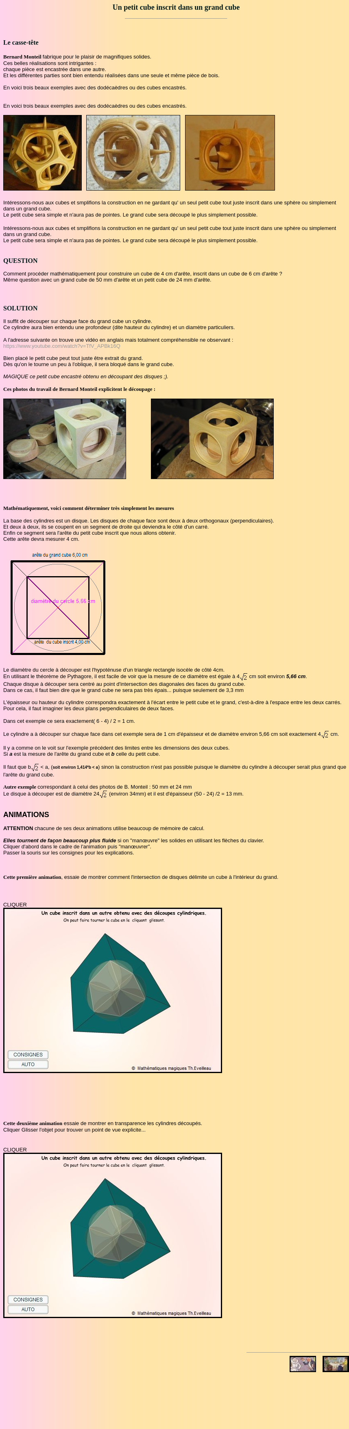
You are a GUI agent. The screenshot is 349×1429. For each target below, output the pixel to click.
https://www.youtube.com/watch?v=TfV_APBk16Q (61, 346)
